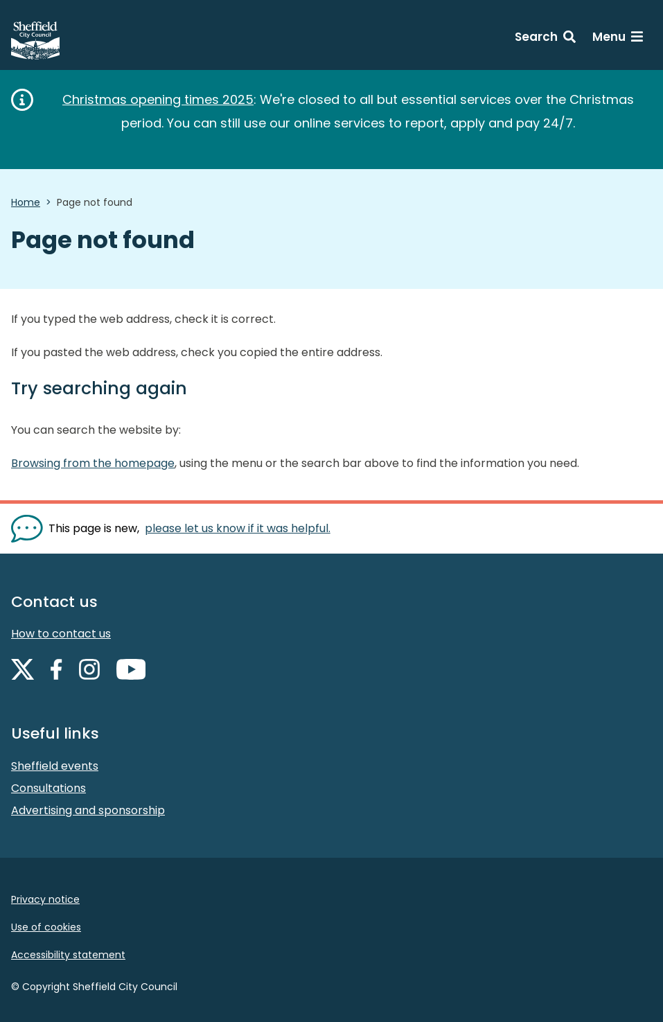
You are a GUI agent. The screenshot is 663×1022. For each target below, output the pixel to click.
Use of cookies (46, 927)
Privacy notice (45, 899)
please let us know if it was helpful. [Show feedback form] (237, 528)
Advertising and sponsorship (88, 810)
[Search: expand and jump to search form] (545, 38)
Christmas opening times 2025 (158, 99)
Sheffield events (54, 766)
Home (25, 202)
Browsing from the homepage (93, 463)
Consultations (48, 788)
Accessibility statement (68, 955)
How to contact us (61, 634)
